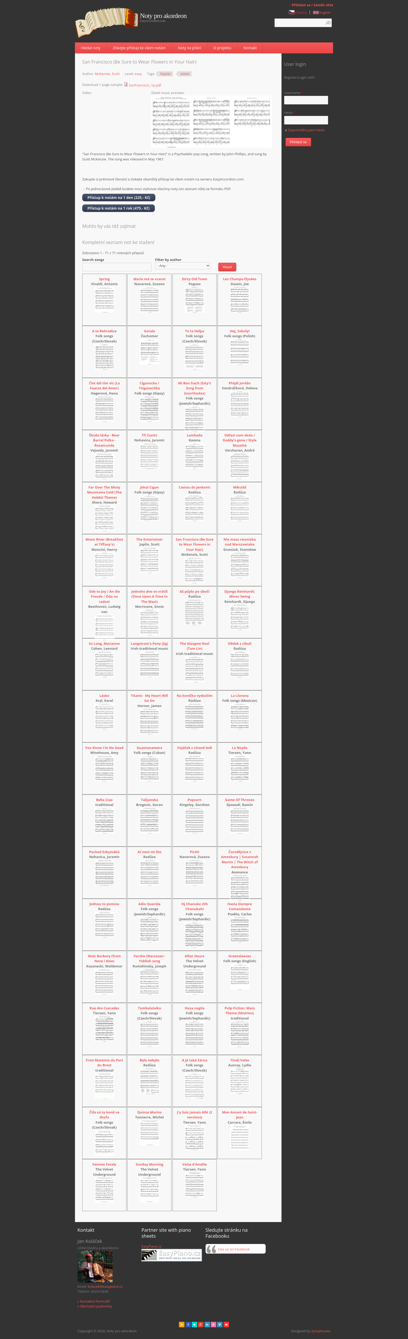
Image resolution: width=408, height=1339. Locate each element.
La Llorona (239, 695)
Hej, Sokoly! (240, 331)
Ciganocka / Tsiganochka (149, 386)
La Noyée (239, 747)
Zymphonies (320, 1331)
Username (293, 92)
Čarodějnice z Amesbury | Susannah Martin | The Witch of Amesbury (239, 859)
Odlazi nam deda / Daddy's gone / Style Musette (240, 440)
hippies (165, 74)
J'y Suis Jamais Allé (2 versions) (194, 1115)
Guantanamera (149, 747)
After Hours (195, 956)
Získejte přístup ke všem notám (139, 47)
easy (138, 73)
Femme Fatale (104, 1164)
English (321, 12)
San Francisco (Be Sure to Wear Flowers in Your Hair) (194, 544)
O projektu (222, 47)
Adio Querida (149, 904)
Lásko (104, 695)
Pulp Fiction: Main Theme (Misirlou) (240, 1011)
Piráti (194, 851)
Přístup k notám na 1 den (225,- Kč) (118, 197)
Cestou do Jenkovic (195, 487)
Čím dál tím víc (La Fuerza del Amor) (104, 386)
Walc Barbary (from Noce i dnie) (104, 958)
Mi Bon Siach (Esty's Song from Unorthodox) (194, 388)
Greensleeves (239, 956)
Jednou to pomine (104, 904)
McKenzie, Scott (107, 73)
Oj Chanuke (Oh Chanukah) (194, 906)
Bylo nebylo (149, 1060)
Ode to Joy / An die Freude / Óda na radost (104, 596)
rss (181, 1324)
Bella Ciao (104, 799)
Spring (104, 279)
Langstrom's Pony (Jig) (149, 643)
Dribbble (213, 1324)
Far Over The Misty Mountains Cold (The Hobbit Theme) (104, 492)
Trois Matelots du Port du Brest (104, 1063)
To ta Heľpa (194, 331)
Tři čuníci (149, 435)
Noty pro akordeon (163, 15)
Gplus (200, 1324)
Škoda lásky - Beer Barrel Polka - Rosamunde (104, 440)
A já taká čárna (194, 1060)
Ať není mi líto (150, 851)
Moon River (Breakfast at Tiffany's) (104, 542)
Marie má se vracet (149, 279)
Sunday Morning (149, 1164)
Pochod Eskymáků (104, 851)
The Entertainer (149, 539)
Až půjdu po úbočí (194, 591)
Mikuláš (239, 487)
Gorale (149, 331)
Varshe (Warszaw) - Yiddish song (149, 958)
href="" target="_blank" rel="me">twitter (194, 1324)
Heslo (290, 112)
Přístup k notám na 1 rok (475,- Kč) (118, 208)
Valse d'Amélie (194, 1164)
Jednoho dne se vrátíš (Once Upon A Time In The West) (149, 596)
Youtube (226, 1324)
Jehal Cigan (149, 487)
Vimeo (219, 1324)
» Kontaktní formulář (94, 1301)
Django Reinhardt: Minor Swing (240, 594)
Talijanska (149, 799)
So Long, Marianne (104, 643)
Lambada (194, 435)
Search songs (93, 259)
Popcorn (195, 799)
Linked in (207, 1324)
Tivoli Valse (239, 1060)
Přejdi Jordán (240, 383)
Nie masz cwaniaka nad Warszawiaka (240, 542)
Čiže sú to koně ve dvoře (104, 1115)
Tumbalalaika (149, 1008)
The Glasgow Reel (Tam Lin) (194, 646)
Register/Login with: (299, 77)
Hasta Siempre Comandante (239, 906)
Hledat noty (91, 47)
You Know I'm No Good (104, 747)
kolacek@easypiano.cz (105, 1286)
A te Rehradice (104, 331)
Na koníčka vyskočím (194, 695)
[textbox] (303, 22)
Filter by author (168, 259)
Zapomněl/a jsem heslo (306, 130)
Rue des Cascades (104, 1008)
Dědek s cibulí (239, 643)
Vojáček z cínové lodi (194, 747)
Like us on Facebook (234, 1249)
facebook (188, 1324)
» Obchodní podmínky (95, 1306)
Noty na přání (189, 47)
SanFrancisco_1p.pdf (145, 85)
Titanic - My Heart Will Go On (149, 698)
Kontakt (250, 47)
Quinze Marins (149, 1112)
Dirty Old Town (194, 279)
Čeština (298, 12)
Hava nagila (195, 1008)
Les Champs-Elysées (239, 279)
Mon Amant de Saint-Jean (239, 1115)
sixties (184, 74)
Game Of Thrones (239, 799)
